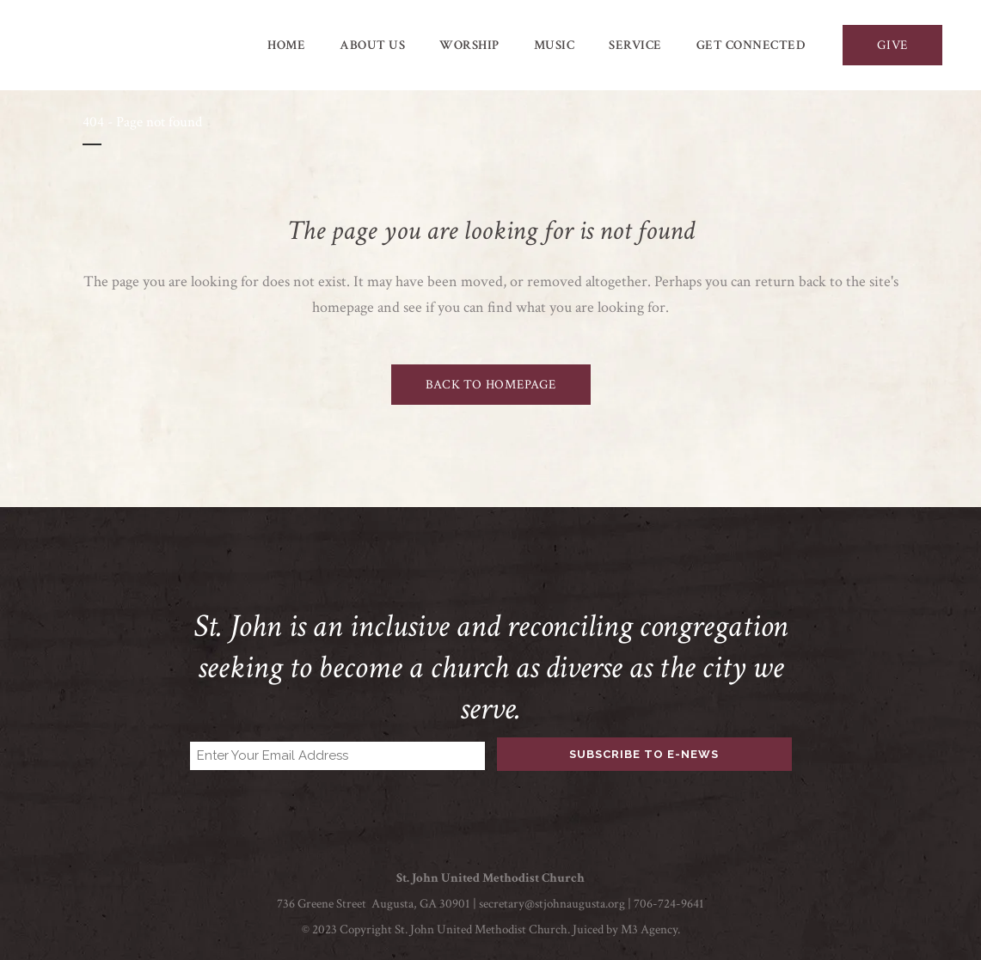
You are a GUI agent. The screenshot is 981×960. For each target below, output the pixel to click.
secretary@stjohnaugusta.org (552, 904)
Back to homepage (491, 384)
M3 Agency (649, 929)
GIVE (892, 45)
